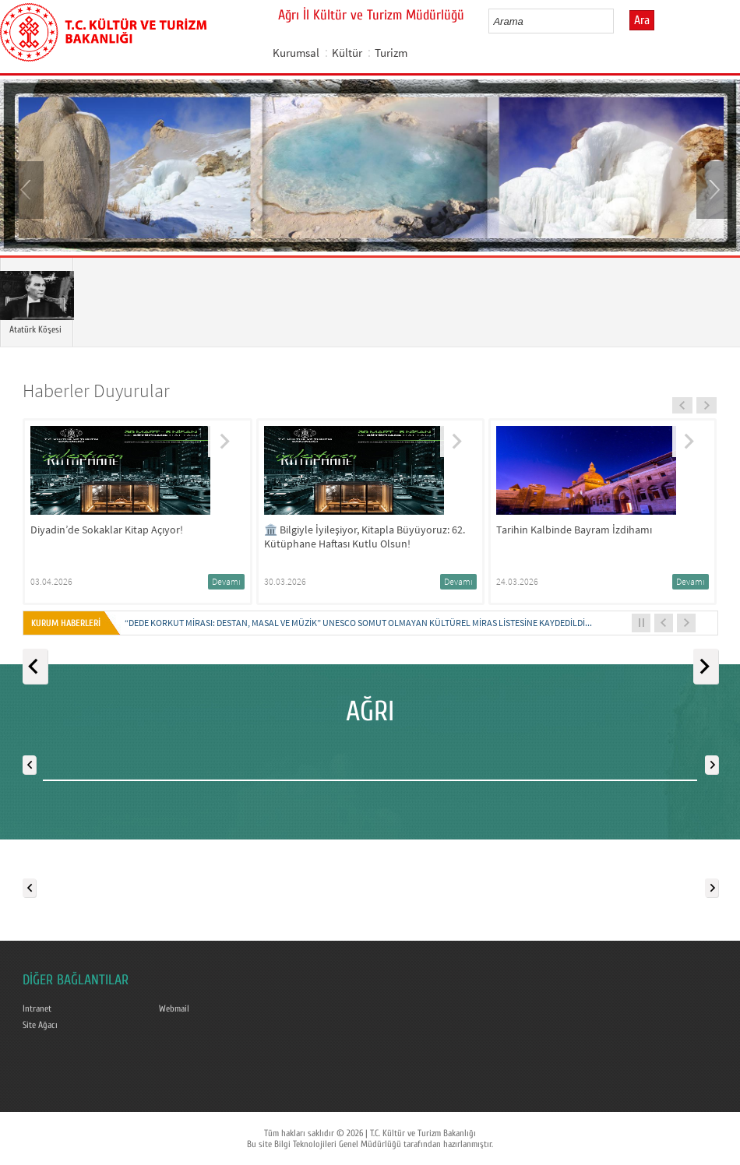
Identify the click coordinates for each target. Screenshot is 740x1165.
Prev (27, 188)
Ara (642, 20)
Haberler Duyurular (96, 390)
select (618, 21)
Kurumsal (296, 52)
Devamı (226, 581)
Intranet (37, 1008)
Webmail (174, 1008)
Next (712, 188)
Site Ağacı (40, 1024)
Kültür (347, 52)
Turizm (391, 52)
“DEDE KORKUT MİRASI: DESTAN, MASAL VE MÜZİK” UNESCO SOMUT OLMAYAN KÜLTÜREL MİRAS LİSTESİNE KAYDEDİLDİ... (358, 622)
